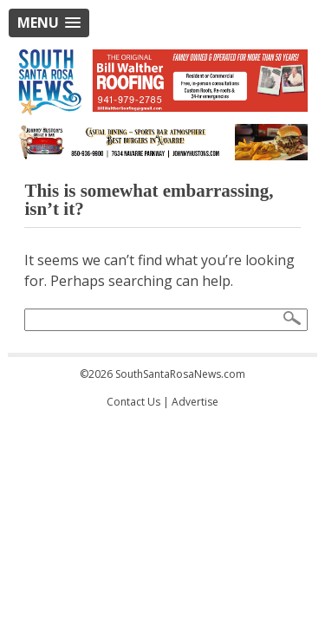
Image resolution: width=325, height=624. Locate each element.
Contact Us (133, 401)
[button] (49, 23)
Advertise (195, 401)
